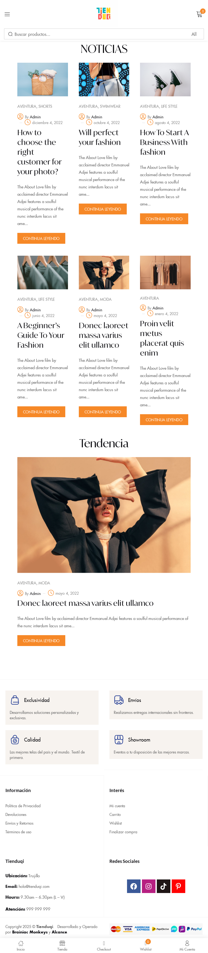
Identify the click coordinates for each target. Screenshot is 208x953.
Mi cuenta (117, 803)
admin (35, 116)
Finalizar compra (123, 829)
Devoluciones (15, 812)
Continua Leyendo (41, 238)
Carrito (115, 812)
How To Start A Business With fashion (164, 142)
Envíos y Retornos (19, 820)
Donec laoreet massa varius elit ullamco (103, 334)
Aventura (26, 106)
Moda (106, 298)
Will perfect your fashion (100, 137)
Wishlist (115, 820)
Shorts (45, 106)
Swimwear (110, 106)
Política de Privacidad (23, 803)
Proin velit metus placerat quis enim (162, 337)
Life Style (169, 106)
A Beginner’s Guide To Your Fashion (40, 334)
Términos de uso (18, 829)
